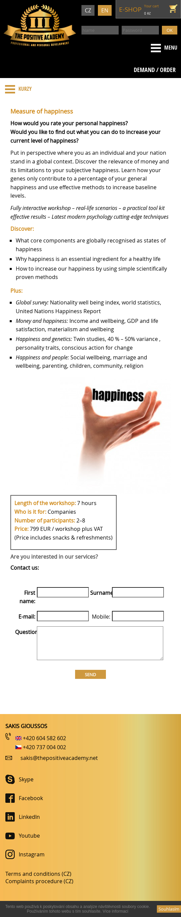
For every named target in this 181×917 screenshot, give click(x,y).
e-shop (130, 9)
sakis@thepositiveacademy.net (59, 758)
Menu (162, 48)
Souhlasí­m (169, 909)
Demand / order (155, 70)
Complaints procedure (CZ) (39, 881)
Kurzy (16, 89)
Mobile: (101, 616)
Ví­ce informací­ (115, 911)
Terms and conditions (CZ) (38, 873)
